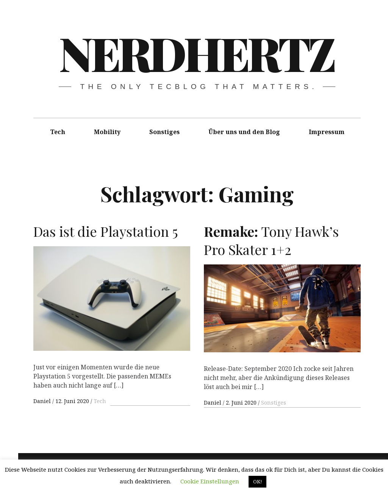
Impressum (326, 132)
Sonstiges (164, 132)
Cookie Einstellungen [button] (209, 481)
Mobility (107, 132)
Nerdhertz (196, 53)
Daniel (42, 401)
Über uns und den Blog (244, 132)
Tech (57, 132)
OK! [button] (257, 481)
